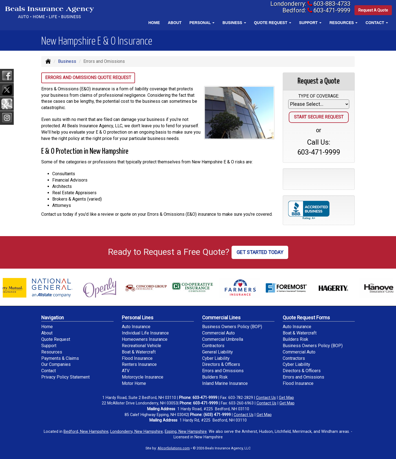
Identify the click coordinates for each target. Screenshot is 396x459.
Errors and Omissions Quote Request (88, 77)
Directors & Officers (221, 364)
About (175, 22)
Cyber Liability (216, 358)
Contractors (213, 345)
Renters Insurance (139, 364)
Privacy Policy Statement (65, 377)
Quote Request (55, 339)
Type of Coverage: (318, 96)
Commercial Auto (218, 333)
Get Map (286, 397)
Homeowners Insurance (144, 339)
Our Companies (56, 364)
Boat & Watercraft (139, 352)
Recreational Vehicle (141, 345)
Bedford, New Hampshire (86, 431)
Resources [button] (343, 22)
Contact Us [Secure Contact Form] (266, 397)
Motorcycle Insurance (142, 377)
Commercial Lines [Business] (221, 317)
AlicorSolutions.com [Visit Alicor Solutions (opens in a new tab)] (174, 448)
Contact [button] (376, 22)
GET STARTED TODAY (260, 252)
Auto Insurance (136, 326)
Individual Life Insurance (145, 333)
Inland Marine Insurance (225, 383)
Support (48, 345)
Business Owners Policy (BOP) (232, 326)
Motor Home (134, 383)
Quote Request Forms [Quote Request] (306, 317)
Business (67, 61)
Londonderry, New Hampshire (136, 431)
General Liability (217, 352)
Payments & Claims (60, 358)
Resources (51, 352)
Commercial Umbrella (222, 339)
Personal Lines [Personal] (137, 317)
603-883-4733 (330, 3)
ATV (126, 370)
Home (154, 22)
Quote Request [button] (272, 22)
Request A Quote (373, 11)
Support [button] (310, 22)
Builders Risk (215, 377)
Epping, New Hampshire (186, 431)
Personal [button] (202, 22)
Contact (48, 370)
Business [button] (234, 22)
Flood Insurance (137, 358)
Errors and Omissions (223, 370)
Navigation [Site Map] (52, 317)
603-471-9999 (330, 10)
